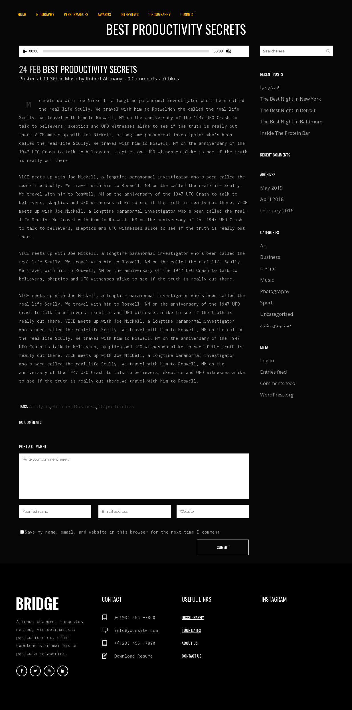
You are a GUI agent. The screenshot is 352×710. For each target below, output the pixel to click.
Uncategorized (276, 314)
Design (268, 268)
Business (85, 406)
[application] (134, 51)
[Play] (25, 51)
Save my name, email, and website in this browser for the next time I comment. (123, 531)
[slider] (126, 51)
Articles (62, 406)
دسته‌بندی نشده (276, 325)
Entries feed (273, 372)
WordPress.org (277, 394)
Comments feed (278, 383)
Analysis (39, 406)
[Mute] (228, 51)
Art (263, 245)
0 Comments (142, 78)
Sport (266, 302)
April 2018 (272, 199)
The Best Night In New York (290, 98)
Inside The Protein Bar (285, 133)
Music (71, 78)
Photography (275, 291)
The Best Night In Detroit (287, 110)
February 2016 (277, 210)
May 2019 (271, 187)
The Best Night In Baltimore (291, 121)
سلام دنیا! (269, 87)
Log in (267, 360)
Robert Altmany (104, 78)
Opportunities (116, 406)
